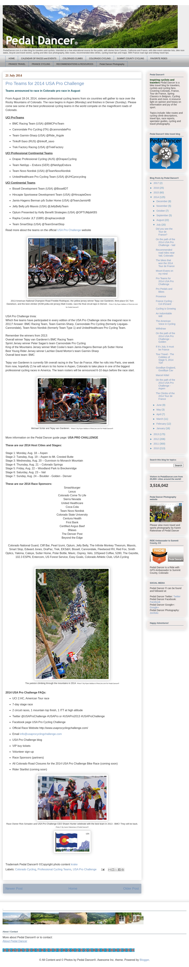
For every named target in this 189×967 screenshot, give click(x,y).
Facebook (155, 602)
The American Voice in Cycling (165, 322)
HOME (12, 58)
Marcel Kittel (162, 375)
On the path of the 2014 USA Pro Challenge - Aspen (165, 384)
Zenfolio (154, 613)
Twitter (176, 596)
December (162, 201)
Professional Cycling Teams (54, 869)
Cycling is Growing (166, 308)
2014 (157, 197)
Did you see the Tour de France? (164, 231)
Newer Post (14, 888)
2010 (157, 448)
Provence (161, 296)
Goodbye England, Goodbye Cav (166, 369)
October (161, 210)
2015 (157, 192)
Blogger (144, 959)
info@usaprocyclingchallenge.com (41, 734)
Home (73, 888)
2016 (157, 187)
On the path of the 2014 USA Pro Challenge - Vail (165, 242)
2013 (157, 434)
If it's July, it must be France (165, 348)
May (159, 409)
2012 (157, 439)
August (160, 220)
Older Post (131, 888)
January (161, 428)
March (160, 419)
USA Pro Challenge (69, 230)
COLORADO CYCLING (99, 58)
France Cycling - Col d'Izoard (164, 302)
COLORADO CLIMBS (73, 58)
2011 (157, 443)
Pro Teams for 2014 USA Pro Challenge (165, 281)
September (162, 215)
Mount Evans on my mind (164, 272)
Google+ (154, 607)
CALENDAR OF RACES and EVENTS (38, 58)
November (162, 206)
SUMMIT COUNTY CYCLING (130, 58)
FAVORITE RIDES (158, 58)
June (159, 405)
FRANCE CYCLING (41, 64)
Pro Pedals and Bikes (164, 290)
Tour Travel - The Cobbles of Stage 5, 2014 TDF (165, 358)
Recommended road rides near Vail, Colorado (165, 252)
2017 (157, 183)
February (161, 423)
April (159, 414)
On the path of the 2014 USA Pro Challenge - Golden (165, 337)
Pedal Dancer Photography (112, 64)
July (158, 224)
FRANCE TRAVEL (17, 64)
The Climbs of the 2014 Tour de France (165, 396)
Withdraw (161, 328)
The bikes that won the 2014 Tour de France (165, 263)
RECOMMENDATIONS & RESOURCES (74, 64)
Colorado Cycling (25, 869)
